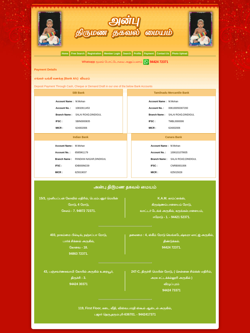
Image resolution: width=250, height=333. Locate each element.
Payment (149, 53)
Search (127, 53)
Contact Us (163, 53)
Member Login (112, 53)
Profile (137, 53)
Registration (94, 53)
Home (65, 53)
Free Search (78, 53)
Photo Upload (179, 53)
